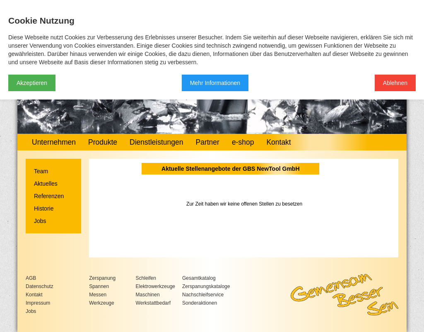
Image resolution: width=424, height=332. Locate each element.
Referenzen (49, 196)
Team (41, 171)
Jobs (40, 221)
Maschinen (148, 295)
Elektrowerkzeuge (155, 286)
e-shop (243, 142)
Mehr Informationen (215, 83)
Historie (43, 208)
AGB (31, 278)
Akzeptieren (32, 83)
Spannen (99, 286)
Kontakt (278, 142)
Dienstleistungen (156, 142)
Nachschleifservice (203, 295)
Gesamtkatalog (199, 278)
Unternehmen (54, 142)
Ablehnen (395, 83)
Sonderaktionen (199, 303)
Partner (207, 142)
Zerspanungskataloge (206, 286)
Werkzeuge (101, 303)
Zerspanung (102, 278)
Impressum (38, 303)
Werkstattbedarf (153, 303)
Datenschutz (39, 286)
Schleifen (146, 278)
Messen (97, 295)
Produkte (102, 142)
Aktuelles (46, 183)
